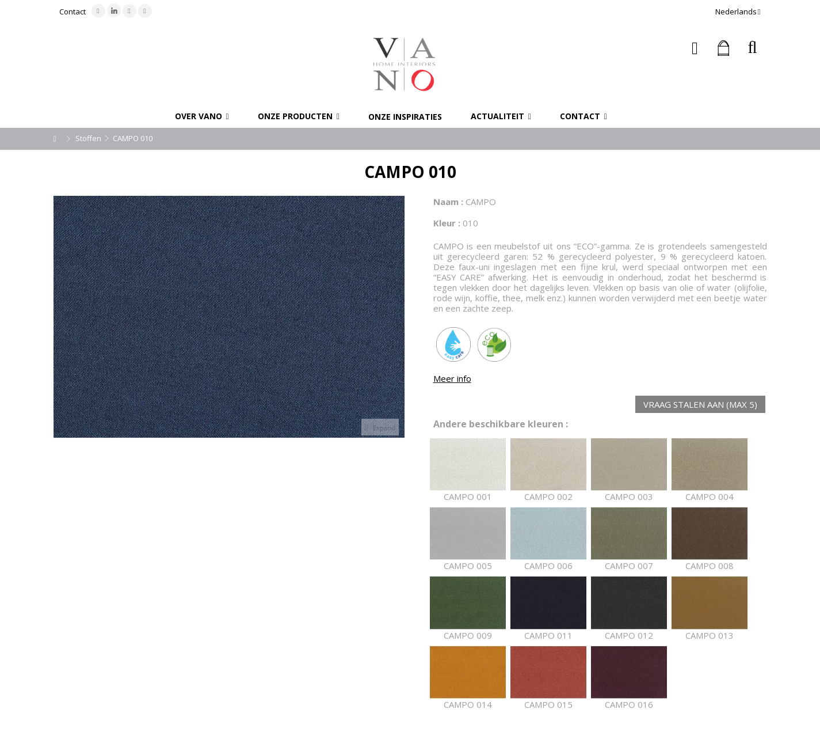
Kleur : (446, 223)
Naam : (448, 201)
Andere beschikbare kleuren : (500, 424)
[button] (202, 116)
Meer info (452, 378)
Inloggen (695, 48)
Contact (72, 11)
